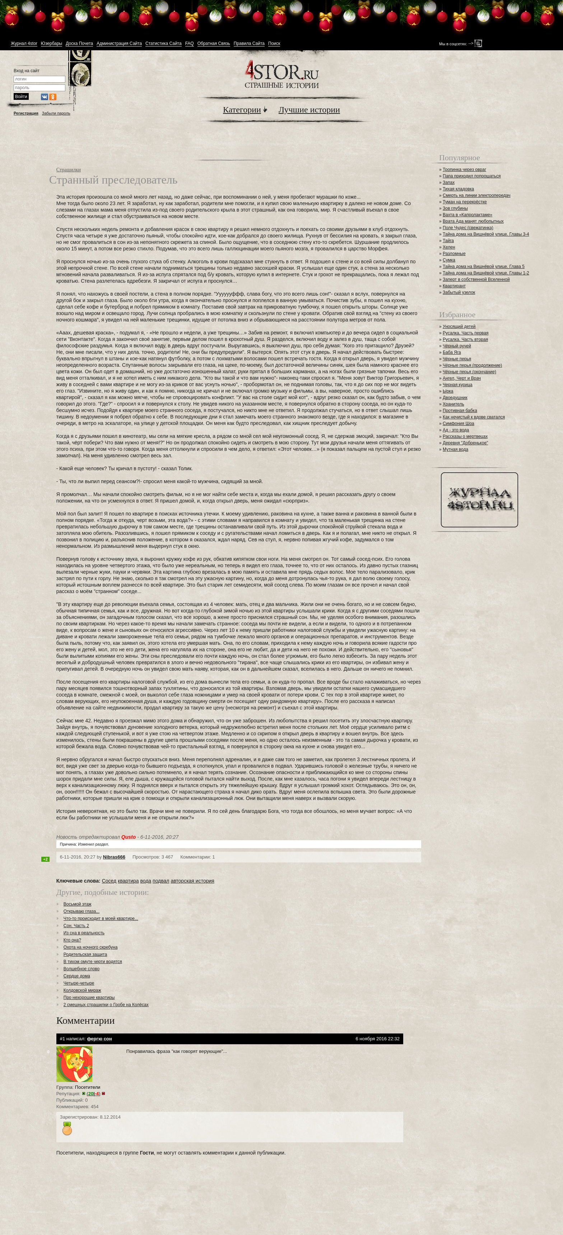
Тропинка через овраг (464, 169)
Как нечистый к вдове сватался (474, 417)
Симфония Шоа (458, 423)
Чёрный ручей (457, 345)
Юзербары (51, 43)
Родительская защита (85, 954)
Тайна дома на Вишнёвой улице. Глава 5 (484, 266)
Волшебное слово (82, 968)
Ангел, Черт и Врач (462, 378)
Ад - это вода (456, 430)
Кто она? (72, 940)
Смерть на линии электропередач (476, 195)
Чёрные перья (457, 358)
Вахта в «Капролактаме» (467, 214)
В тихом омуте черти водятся (93, 961)
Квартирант (454, 285)
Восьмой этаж (78, 904)
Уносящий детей (459, 326)
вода (145, 881)
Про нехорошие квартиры (89, 997)
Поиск (274, 43)
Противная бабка (460, 410)
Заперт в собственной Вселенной (476, 279)
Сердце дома (77, 976)
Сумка (449, 260)
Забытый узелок (459, 292)
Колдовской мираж (82, 990)
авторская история (192, 881)
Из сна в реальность (84, 932)
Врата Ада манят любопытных (473, 221)
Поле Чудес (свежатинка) (468, 227)
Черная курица (458, 384)
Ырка (448, 391)
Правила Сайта (249, 43)
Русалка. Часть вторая (465, 339)
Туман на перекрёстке (465, 201)
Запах (449, 182)
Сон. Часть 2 (76, 925)
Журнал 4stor (24, 43)
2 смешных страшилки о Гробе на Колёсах (106, 1004)
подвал (161, 881)
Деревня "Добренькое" (465, 442)
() (93, 1093)
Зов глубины (455, 208)
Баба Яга (452, 352)
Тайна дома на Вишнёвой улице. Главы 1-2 (486, 273)
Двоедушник (455, 397)
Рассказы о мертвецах (465, 436)
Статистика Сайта (163, 43)
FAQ (189, 43)
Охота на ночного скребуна (91, 947)
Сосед (109, 881)
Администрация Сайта (119, 43)
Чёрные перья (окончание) (469, 371)
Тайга (448, 240)
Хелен (449, 247)
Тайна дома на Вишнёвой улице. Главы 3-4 (486, 234)
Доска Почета (79, 43)
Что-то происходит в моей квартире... (101, 918)
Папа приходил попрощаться (472, 176)
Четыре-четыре (79, 983)
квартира (128, 881)
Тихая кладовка (458, 188)
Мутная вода (455, 449)
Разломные (454, 253)
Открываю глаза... (81, 911)
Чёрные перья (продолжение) (472, 365)
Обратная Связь (213, 43)
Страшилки (68, 169)
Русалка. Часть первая (465, 333)
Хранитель (453, 404)
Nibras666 (114, 857)
